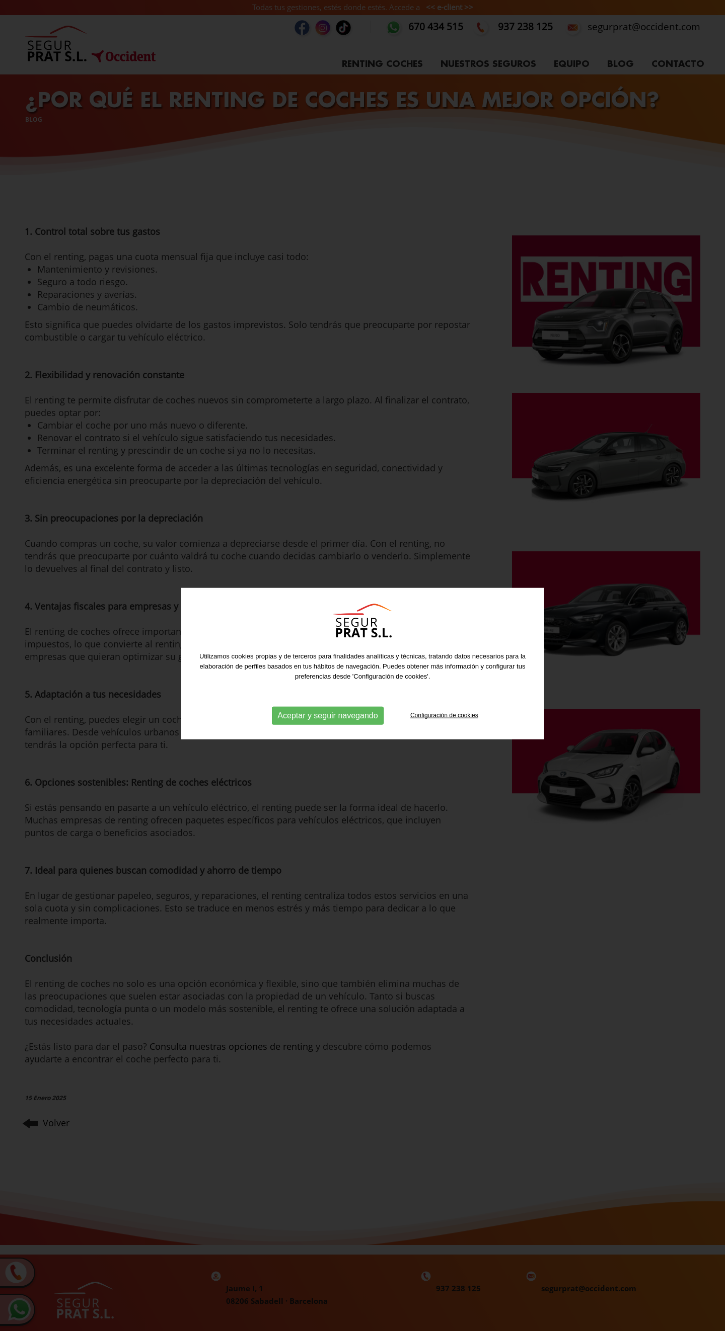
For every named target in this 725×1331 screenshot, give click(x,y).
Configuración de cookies (444, 708)
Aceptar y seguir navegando (327, 708)
